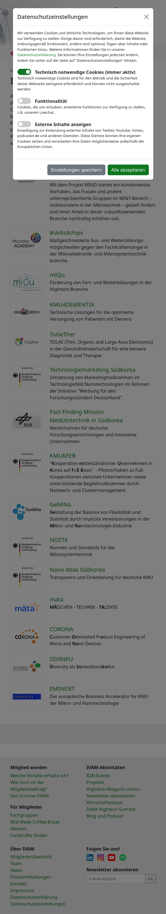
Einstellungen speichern (76, 170)
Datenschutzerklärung (36, 54)
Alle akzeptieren (128, 170)
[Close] (146, 16)
